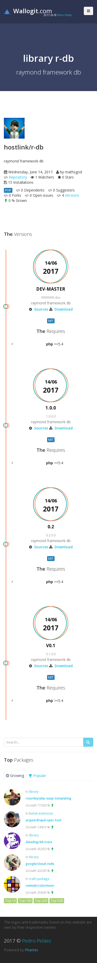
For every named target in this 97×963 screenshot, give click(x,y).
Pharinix (31, 949)
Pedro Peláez (64, 15)
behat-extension (41, 813)
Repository (18, 177)
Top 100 (25, 900)
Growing (15, 775)
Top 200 (41, 900)
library (34, 791)
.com (28, 10)
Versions (72, 195)
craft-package (39, 879)
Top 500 (57, 900)
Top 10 (10, 900)
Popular (37, 775)
